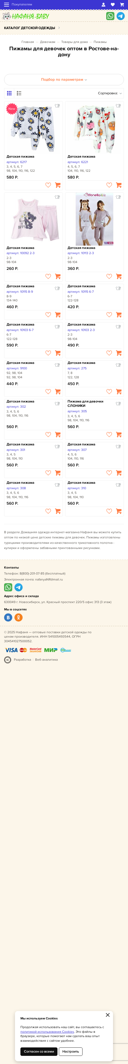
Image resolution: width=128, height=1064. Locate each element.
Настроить (70, 1051)
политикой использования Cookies (47, 1032)
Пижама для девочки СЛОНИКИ (85, 403)
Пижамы (100, 42)
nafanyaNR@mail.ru (49, 580)
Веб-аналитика (46, 660)
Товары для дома (74, 42)
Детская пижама (20, 156)
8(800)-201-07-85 (32, 574)
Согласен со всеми (39, 1051)
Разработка (22, 660)
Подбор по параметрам (64, 79)
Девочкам (47, 42)
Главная (28, 42)
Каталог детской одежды (29, 28)
